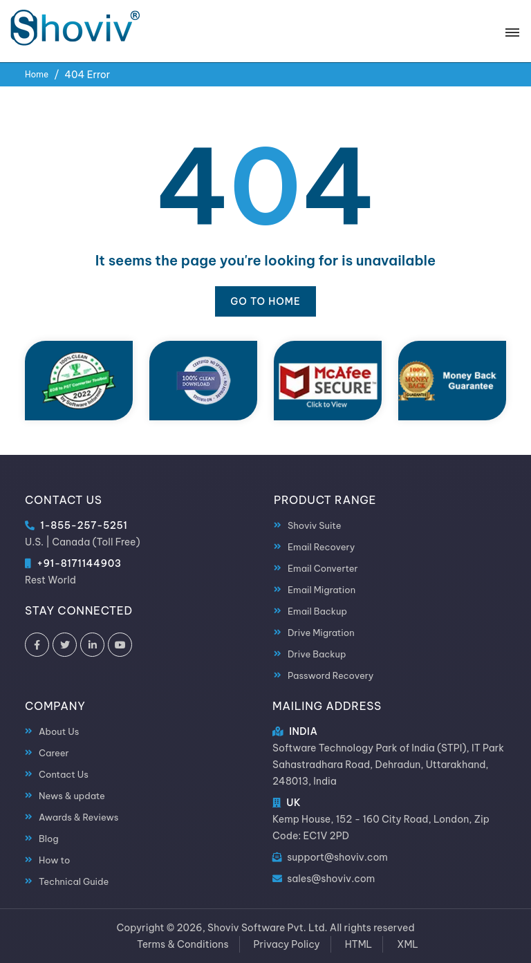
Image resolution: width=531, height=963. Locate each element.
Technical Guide (74, 881)
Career (54, 752)
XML (407, 944)
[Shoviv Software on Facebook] (37, 645)
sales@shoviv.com (331, 878)
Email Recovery (321, 546)
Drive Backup (317, 654)
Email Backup (317, 611)
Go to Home (265, 301)
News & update (72, 795)
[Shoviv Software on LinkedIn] (92, 645)
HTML (359, 944)
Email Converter (323, 568)
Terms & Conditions (183, 944)
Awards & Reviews (78, 817)
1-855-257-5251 (83, 525)
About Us (59, 731)
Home (36, 74)
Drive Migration (321, 632)
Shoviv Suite (314, 525)
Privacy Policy (287, 944)
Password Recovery (330, 675)
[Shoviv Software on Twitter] (65, 645)
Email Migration (321, 589)
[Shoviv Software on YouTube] (120, 645)
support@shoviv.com (337, 857)
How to (54, 860)
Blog (49, 838)
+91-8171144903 (79, 563)
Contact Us (63, 774)
